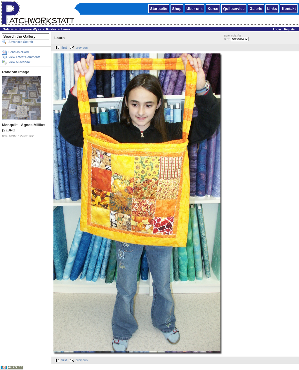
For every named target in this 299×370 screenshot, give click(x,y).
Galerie (256, 8)
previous (82, 47)
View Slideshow (19, 62)
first (64, 47)
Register (290, 29)
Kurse (213, 8)
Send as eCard (18, 52)
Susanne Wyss (29, 29)
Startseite (158, 8)
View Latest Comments (24, 57)
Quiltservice (233, 8)
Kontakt (289, 8)
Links (272, 8)
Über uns (195, 8)
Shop (177, 8)
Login (277, 29)
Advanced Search (20, 42)
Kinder (51, 29)
